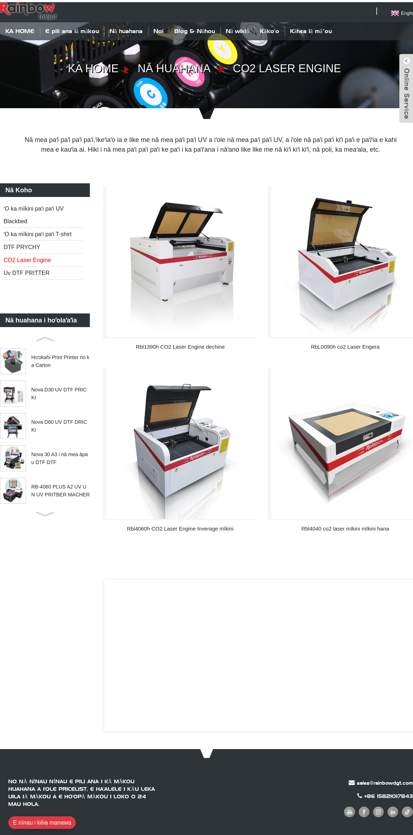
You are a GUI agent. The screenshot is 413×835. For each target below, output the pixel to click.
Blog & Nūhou (194, 29)
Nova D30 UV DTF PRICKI (59, 391)
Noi (158, 29)
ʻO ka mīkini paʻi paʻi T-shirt (38, 232)
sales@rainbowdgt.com (385, 778)
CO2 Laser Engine (289, 66)
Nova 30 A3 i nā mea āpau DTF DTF (59, 456)
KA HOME (20, 29)
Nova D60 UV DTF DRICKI (59, 424)
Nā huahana (126, 29)
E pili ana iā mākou (72, 29)
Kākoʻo (269, 29)
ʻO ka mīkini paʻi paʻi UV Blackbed (34, 213)
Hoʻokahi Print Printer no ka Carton (60, 359)
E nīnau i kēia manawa (42, 818)
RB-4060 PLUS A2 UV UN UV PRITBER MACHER (60, 488)
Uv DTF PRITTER (27, 271)
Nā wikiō (237, 29)
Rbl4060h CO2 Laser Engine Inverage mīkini (180, 523)
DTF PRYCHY (22, 245)
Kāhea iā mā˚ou (311, 29)
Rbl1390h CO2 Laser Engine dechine (180, 343)
